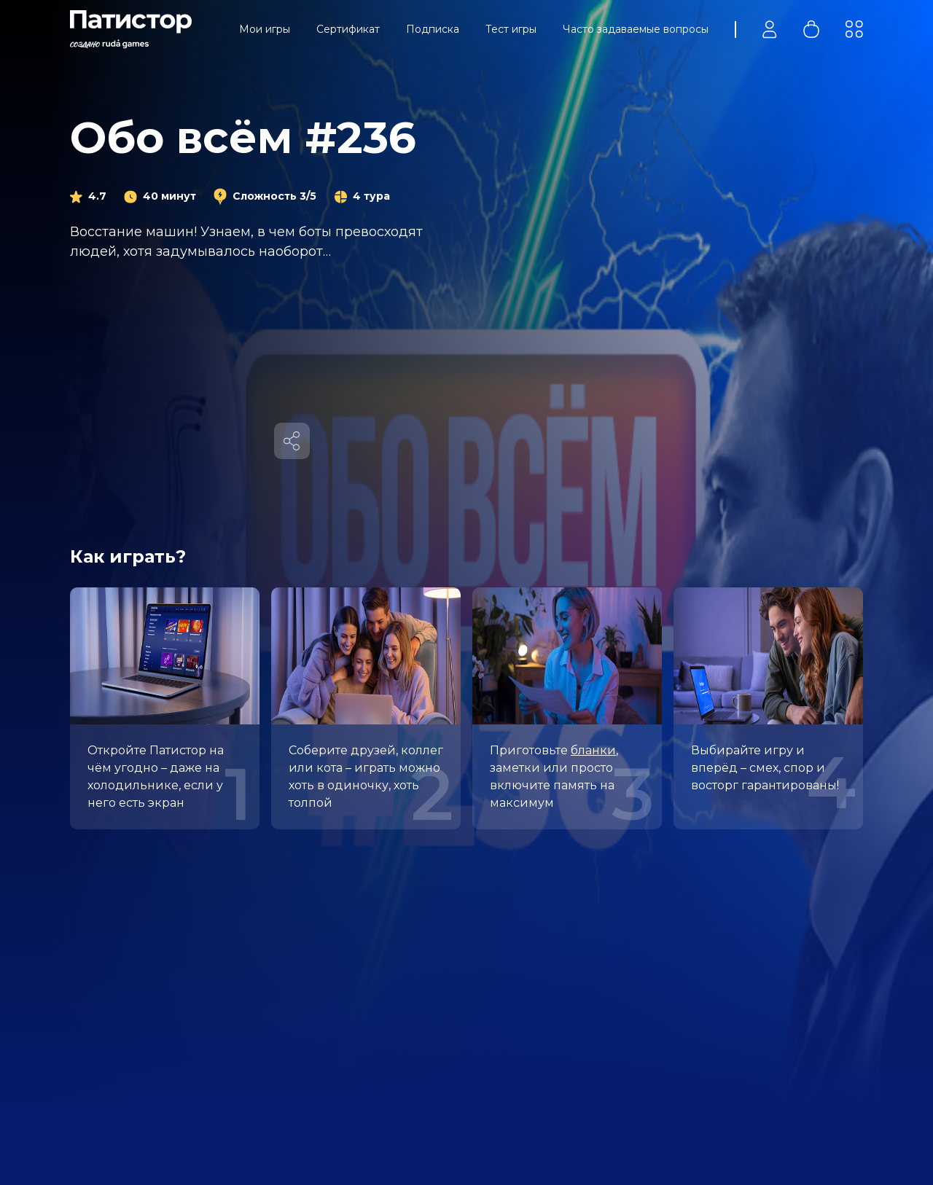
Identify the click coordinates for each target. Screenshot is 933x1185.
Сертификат (348, 29)
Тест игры (510, 29)
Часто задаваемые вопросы (635, 29)
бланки (593, 750)
